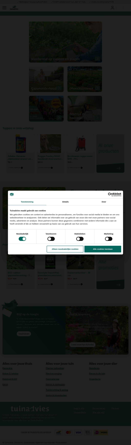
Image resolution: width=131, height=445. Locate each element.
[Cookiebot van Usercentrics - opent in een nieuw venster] (110, 194)
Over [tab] (104, 202)
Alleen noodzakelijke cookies (65, 249)
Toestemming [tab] (27, 202)
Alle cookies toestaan (103, 249)
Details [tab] (65, 202)
